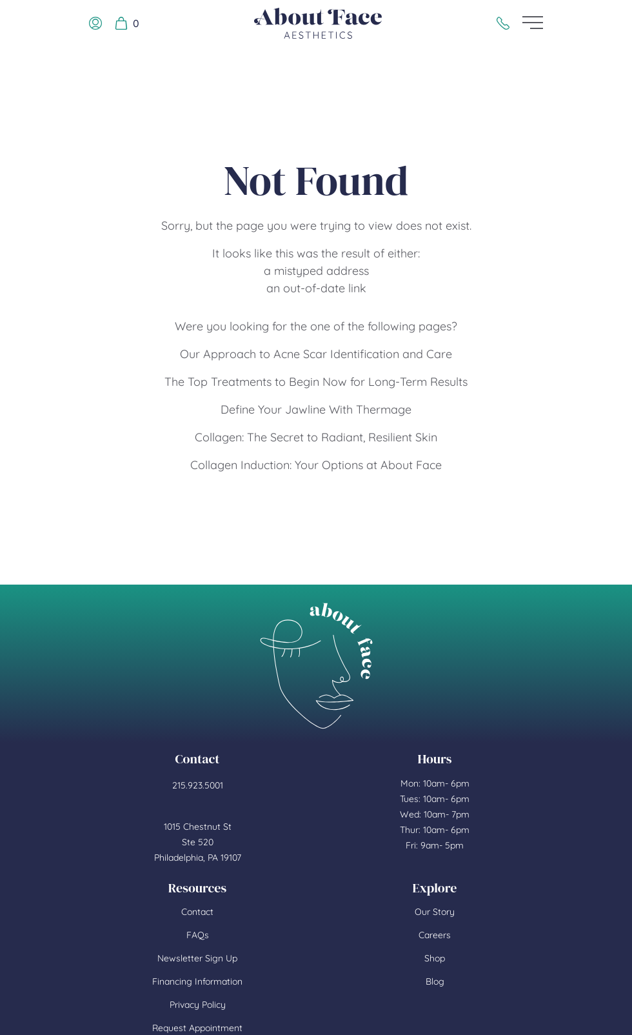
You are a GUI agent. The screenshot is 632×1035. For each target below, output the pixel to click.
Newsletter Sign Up (197, 958)
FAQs (197, 935)
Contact (197, 912)
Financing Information (197, 981)
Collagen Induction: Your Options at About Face (316, 464)
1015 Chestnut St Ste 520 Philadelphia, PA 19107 (197, 842)
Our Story (435, 912)
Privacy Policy (198, 1004)
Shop (434, 958)
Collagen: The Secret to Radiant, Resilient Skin (316, 437)
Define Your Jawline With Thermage (316, 409)
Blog (435, 981)
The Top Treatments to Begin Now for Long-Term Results (316, 381)
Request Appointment (197, 1028)
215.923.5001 (197, 785)
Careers (435, 935)
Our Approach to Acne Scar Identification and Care (316, 354)
